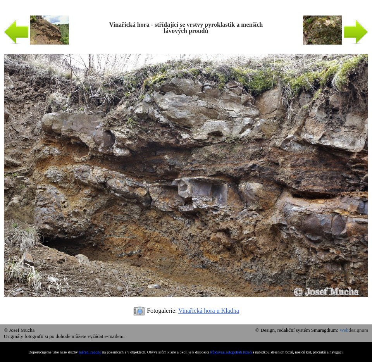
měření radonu (90, 352)
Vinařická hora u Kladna (208, 310)
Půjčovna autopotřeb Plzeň (230, 352)
